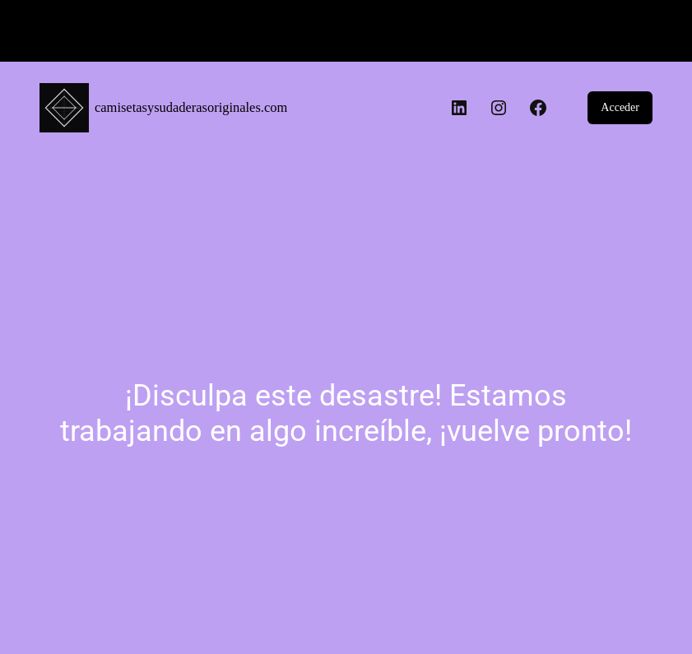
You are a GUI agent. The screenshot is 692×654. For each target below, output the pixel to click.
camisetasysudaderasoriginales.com (191, 107)
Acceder (620, 107)
